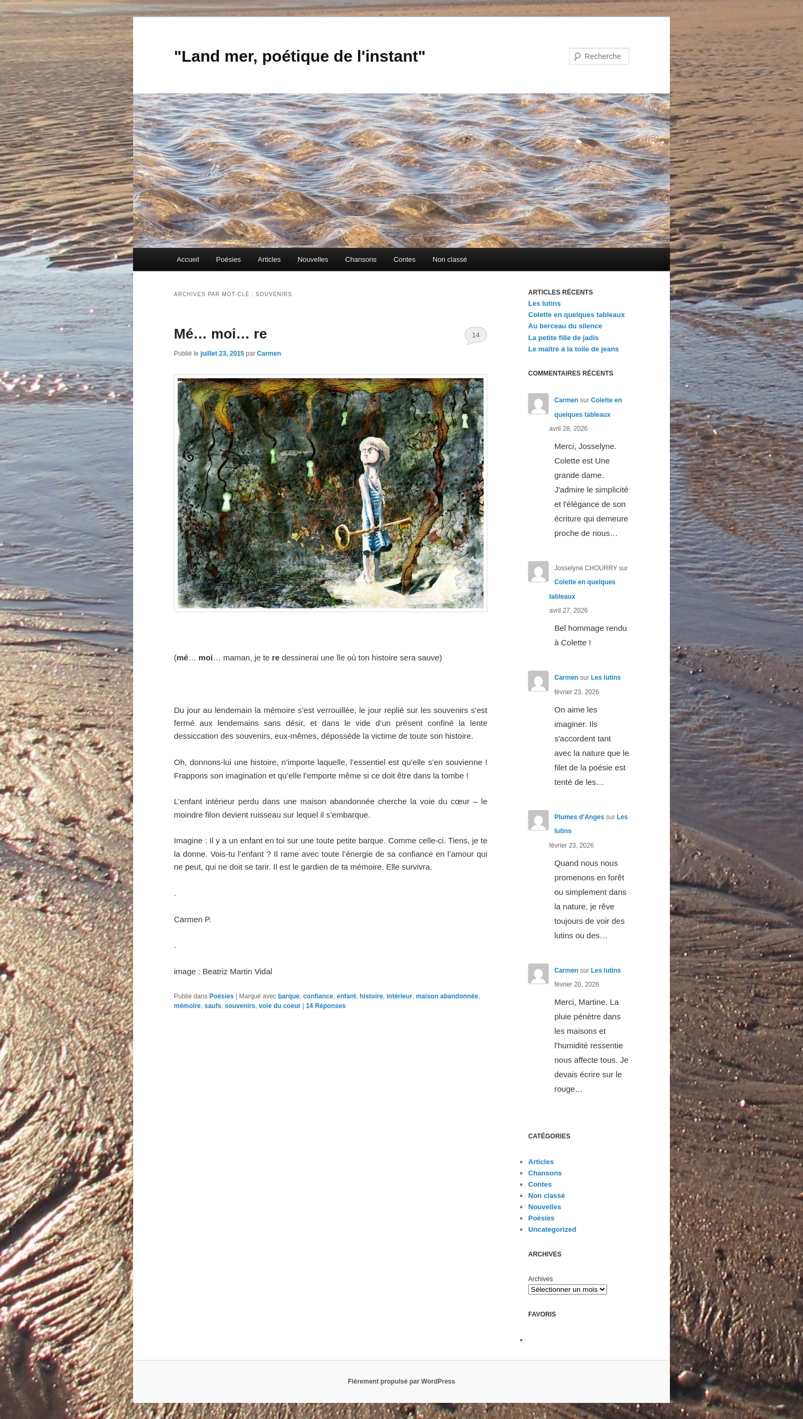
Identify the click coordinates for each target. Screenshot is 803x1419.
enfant (346, 996)
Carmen (269, 353)
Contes (404, 259)
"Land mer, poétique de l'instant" (300, 56)
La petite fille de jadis (563, 338)
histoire (371, 996)
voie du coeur (280, 1006)
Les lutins (544, 303)
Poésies (228, 259)
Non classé (450, 259)
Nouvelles (312, 259)
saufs (213, 1006)
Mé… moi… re (220, 334)
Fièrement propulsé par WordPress (401, 1381)
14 (475, 335)
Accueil (188, 259)
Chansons (361, 259)
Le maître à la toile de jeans (573, 349)
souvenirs (240, 1006)
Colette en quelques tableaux (576, 315)
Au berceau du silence (565, 326)
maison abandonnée (447, 996)
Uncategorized (552, 1229)
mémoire (187, 1006)
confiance (318, 996)
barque (289, 996)
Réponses (326, 1006)
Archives (540, 1279)
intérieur (399, 996)
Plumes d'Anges (579, 817)
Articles (269, 259)
